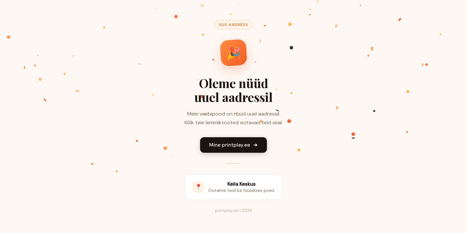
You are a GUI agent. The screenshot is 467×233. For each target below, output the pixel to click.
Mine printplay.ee (233, 145)
